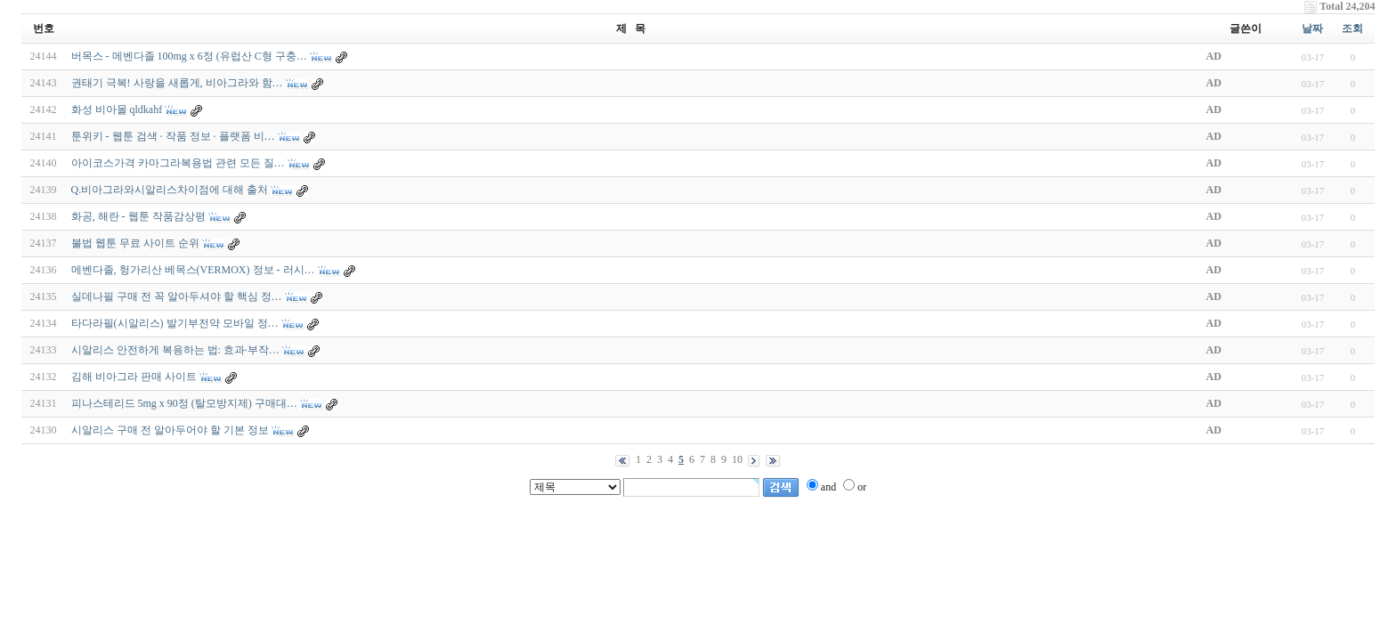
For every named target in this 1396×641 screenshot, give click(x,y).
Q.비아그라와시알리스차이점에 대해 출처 (170, 189)
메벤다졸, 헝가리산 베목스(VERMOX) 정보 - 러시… (193, 270)
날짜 (1312, 28)
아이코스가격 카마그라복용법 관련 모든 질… (178, 163)
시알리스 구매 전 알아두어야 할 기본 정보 (170, 430)
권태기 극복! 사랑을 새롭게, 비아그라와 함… (177, 83)
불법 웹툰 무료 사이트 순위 (135, 243)
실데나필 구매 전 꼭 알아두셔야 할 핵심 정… (176, 296)
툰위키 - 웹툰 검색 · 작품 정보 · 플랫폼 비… (173, 136)
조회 (1352, 28)
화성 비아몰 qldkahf (117, 109)
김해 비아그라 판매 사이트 (134, 376)
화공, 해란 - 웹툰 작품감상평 (138, 216)
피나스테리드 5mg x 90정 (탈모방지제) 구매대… (184, 403)
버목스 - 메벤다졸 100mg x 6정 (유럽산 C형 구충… (189, 56)
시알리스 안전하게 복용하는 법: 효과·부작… (175, 350)
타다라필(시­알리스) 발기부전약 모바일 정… (175, 323)
